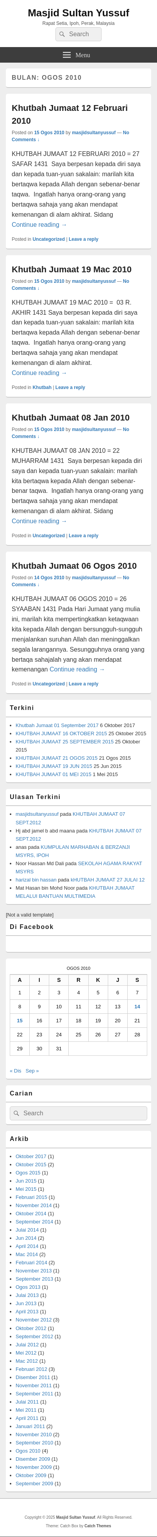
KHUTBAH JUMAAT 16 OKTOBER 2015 (61, 733)
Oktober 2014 (31, 1213)
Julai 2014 (27, 1230)
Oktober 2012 (31, 1328)
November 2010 (34, 1434)
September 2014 (34, 1222)
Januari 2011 (30, 1426)
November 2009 (34, 1467)
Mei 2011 (26, 1410)
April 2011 (27, 1418)
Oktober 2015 (31, 1164)
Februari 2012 (31, 1369)
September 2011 (34, 1394)
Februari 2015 (31, 1197)
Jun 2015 (26, 1181)
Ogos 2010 (28, 1451)
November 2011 (34, 1385)
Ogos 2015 (28, 1173)
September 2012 (34, 1336)
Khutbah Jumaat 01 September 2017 (57, 725)
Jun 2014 (26, 1238)
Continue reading (39, 224)
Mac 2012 (27, 1361)
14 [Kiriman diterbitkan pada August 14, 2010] (137, 1006)
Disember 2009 (33, 1459)
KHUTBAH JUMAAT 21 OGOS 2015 (57, 758)
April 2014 (27, 1246)
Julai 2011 (27, 1402)
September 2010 (34, 1443)
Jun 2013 (26, 1303)
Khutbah (42, 387)
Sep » (32, 1071)
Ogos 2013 (28, 1287)
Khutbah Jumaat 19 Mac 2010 (72, 269)
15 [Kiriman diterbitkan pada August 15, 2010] (19, 1020)
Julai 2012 (27, 1345)
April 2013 (27, 1311)
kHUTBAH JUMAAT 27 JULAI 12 (108, 880)
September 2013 (34, 1279)
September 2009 (34, 1483)
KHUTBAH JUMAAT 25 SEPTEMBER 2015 (65, 742)
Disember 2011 (33, 1377)
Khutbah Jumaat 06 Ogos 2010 (74, 566)
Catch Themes (97, 1526)
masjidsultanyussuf (94, 132)
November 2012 (34, 1320)
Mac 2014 (27, 1254)
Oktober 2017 (31, 1156)
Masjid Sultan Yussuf (78, 13)
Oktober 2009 (31, 1475)
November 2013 (34, 1271)
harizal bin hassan (36, 880)
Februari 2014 (31, 1262)
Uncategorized (48, 239)
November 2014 (34, 1205)
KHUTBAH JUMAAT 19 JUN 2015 (54, 766)
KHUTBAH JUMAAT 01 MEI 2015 (53, 774)
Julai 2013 (27, 1295)
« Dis (15, 1071)
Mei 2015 (26, 1189)
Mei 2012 (26, 1353)
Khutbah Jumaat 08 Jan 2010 (71, 417)
